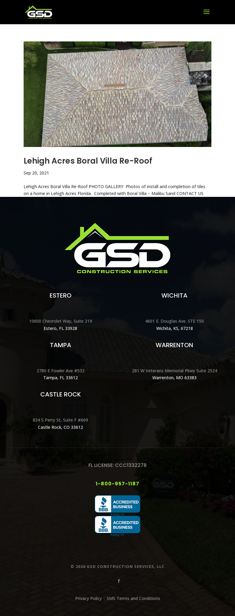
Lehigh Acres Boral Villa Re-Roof (88, 160)
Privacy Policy (88, 598)
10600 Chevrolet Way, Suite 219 (60, 321)
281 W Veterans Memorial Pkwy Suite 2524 (174, 370)
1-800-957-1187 (117, 483)
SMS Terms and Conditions (133, 598)
